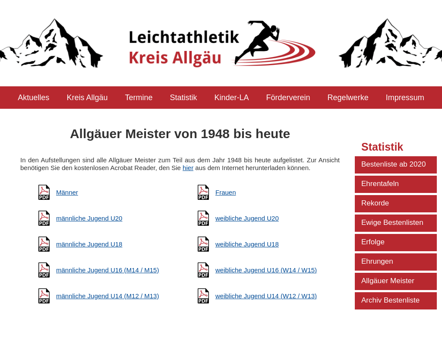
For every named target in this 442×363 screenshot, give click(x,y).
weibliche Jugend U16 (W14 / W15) (266, 270)
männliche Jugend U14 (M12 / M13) (107, 296)
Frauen (225, 192)
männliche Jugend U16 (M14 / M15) (107, 270)
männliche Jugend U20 (89, 218)
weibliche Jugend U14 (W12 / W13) (266, 296)
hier (188, 167)
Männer (67, 192)
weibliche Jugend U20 (247, 218)
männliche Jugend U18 (89, 244)
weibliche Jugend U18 (247, 244)
